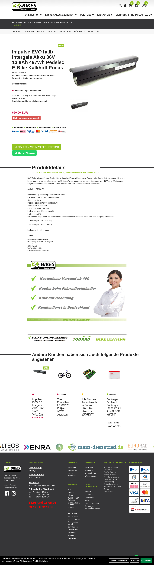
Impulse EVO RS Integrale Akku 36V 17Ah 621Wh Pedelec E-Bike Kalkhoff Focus (38, 412)
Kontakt (88, 492)
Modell (17, 31)
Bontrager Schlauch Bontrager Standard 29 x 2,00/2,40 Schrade (114, 406)
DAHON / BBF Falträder (73, 499)
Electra (70, 495)
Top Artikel (89, 470)
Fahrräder (71, 511)
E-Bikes (71, 508)
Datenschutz (89, 497)
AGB (87, 500)
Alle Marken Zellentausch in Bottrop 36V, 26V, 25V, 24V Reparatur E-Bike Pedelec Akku (89, 411)
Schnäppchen (73, 527)
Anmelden (72, 467)
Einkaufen (104, 15)
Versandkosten (18, 98)
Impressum (89, 495)
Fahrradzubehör (74, 519)
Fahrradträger (73, 516)
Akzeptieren (146, 560)
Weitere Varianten (114, 424)
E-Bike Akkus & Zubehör (60, 15)
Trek (69, 489)
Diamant (71, 492)
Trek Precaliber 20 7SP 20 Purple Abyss (63, 405)
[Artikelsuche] (120, 5)
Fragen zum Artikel (59, 31)
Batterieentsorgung (91, 503)
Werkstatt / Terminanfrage (134, 15)
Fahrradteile (72, 513)
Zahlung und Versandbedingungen (91, 507)
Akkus (17, 25)
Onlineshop (33, 15)
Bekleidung (72, 533)
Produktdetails (35, 31)
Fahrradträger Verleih (73, 523)
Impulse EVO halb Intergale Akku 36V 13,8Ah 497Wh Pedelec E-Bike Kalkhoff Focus (38, 59)
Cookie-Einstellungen (119, 560)
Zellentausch (73, 530)
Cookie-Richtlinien (40, 561)
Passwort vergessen (72, 474)
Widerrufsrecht (90, 476)
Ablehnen (135, 560)
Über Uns (87, 15)
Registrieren (72, 470)
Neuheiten (72, 538)
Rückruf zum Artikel (87, 31)
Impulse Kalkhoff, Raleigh (57, 23)
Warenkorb (89, 467)
